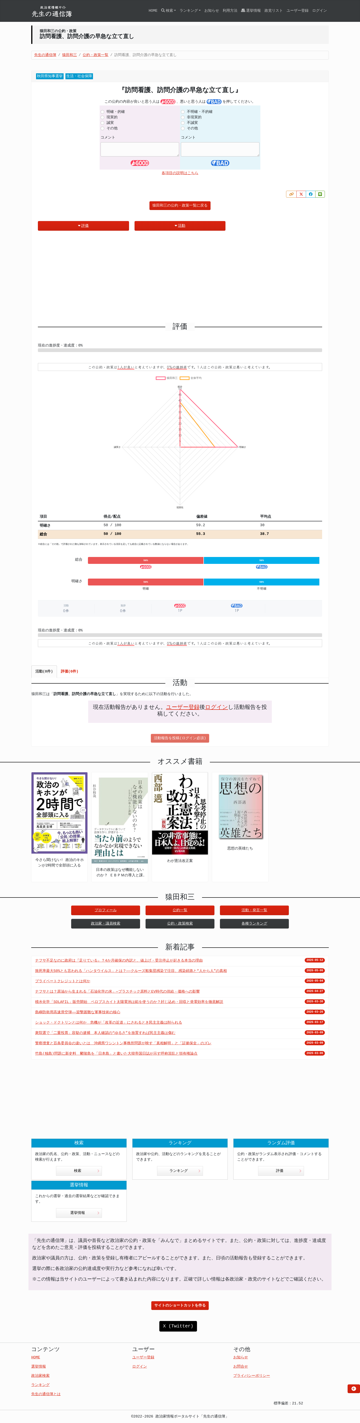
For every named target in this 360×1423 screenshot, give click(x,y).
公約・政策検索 (180, 924)
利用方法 (230, 11)
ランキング (184, 1171)
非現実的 (194, 117)
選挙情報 (251, 11)
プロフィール (106, 910)
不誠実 (192, 123)
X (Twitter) (178, 1326)
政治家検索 (40, 1376)
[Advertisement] (180, 278)
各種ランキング (254, 924)
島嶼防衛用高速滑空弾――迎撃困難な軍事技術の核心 (77, 1012)
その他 (112, 128)
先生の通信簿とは (46, 1394)
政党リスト (273, 11)
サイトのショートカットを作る (180, 1306)
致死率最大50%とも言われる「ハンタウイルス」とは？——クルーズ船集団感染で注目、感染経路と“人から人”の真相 (131, 971)
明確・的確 (116, 112)
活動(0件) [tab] (44, 672)
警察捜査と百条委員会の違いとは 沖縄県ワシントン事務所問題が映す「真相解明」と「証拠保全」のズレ (123, 1043)
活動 (180, 226)
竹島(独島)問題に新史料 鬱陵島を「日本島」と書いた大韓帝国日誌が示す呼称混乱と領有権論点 (116, 1054)
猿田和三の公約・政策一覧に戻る (180, 206)
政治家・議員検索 (105, 924)
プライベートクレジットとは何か (62, 981)
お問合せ (240, 1367)
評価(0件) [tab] (70, 672)
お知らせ (211, 11)
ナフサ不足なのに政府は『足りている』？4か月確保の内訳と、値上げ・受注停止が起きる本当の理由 (119, 961)
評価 (83, 226)
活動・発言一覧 (254, 910)
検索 (86, 1171)
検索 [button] (167, 11)
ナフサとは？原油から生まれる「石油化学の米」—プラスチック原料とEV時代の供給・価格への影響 (117, 992)
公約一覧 (180, 910)
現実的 (112, 117)
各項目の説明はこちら (180, 173)
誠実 (110, 123)
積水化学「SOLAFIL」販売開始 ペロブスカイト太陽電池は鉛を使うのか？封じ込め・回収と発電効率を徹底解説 (129, 1002)
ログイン (319, 11)
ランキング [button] (189, 11)
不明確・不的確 (200, 112)
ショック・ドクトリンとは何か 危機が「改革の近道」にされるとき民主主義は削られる (108, 1023)
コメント (108, 138)
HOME (153, 11)
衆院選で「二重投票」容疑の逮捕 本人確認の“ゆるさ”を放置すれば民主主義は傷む (105, 1033)
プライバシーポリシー (251, 1376)
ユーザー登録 (298, 11)
